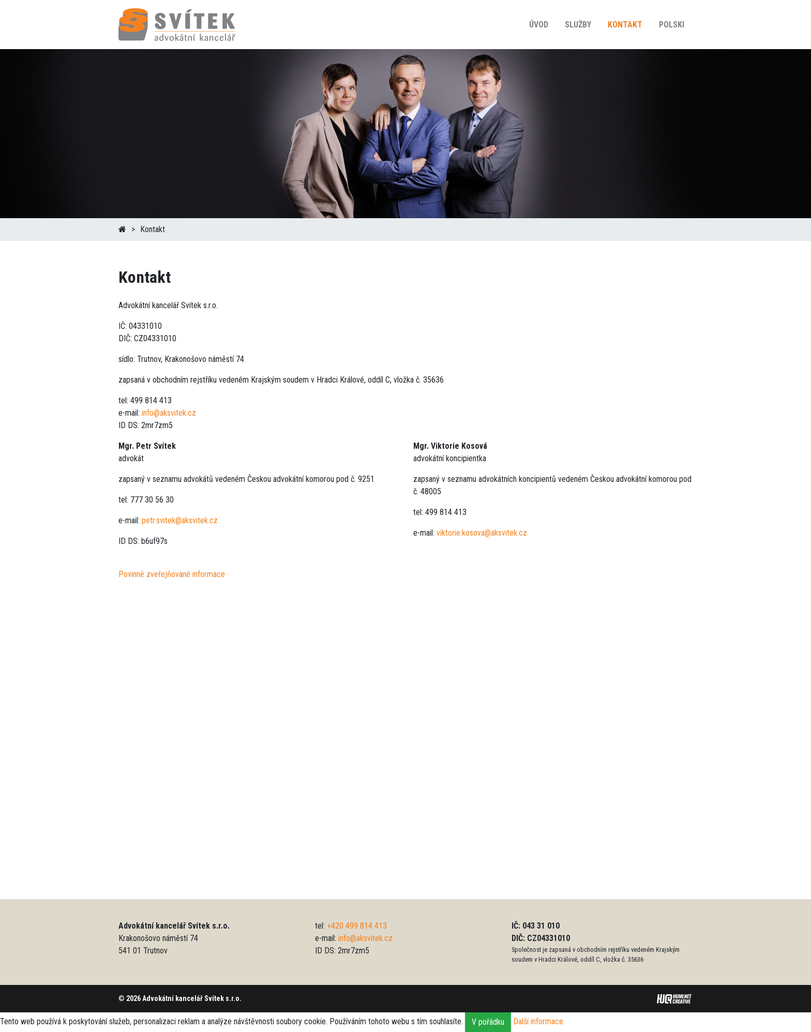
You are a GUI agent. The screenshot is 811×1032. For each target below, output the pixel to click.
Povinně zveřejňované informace (171, 574)
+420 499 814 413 (357, 926)
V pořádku (488, 1022)
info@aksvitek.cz (169, 413)
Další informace (538, 1021)
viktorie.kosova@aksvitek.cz (482, 533)
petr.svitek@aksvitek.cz (180, 520)
